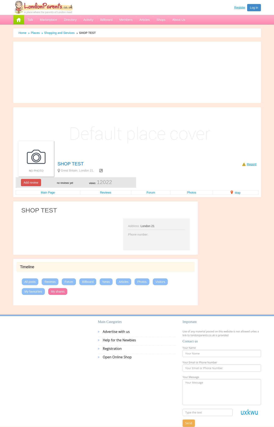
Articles (123, 281)
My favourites (33, 291)
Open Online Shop (117, 357)
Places (35, 33)
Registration (112, 348)
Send (188, 423)
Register (239, 7)
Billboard (88, 281)
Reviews (105, 192)
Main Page (48, 192)
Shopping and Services (59, 33)
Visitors (160, 281)
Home (22, 33)
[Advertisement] (137, 72)
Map (236, 192)
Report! (252, 164)
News (106, 281)
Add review (31, 182)
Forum (150, 192)
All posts (30, 281)
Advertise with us (116, 332)
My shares (58, 291)
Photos (191, 192)
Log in (254, 7)
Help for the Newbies (119, 340)
